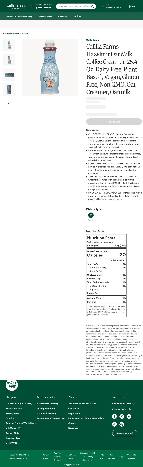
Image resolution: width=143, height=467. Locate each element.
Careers (72, 423)
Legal (122, 456)
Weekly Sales (12, 413)
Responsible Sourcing (47, 403)
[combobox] (74, 6)
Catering (10, 418)
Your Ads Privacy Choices (57, 456)
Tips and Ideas (13, 437)
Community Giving (46, 413)
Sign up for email (124, 433)
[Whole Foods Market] (16, 6)
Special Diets (12, 432)
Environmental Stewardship (51, 418)
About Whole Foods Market (82, 403)
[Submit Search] (92, 6)
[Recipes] (77, 16)
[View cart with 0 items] (132, 6)
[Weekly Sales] (45, 16)
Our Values (73, 408)
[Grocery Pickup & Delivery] (19, 16)
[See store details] (41, 6)
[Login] (112, 6)
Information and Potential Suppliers (86, 418)
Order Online (12, 442)
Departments (74, 413)
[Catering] (62, 16)
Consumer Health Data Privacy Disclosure (87, 456)
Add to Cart (114, 121)
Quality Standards (46, 408)
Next (9, 103)
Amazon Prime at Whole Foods (21, 423)
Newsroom (73, 427)
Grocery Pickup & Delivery (19, 403)
